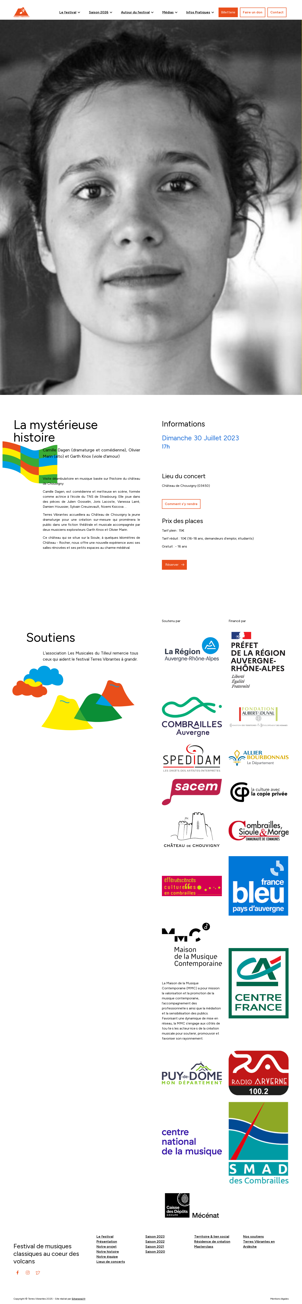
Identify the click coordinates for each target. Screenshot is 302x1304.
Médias (168, 12)
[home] (21, 12)
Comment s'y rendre (181, 504)
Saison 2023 (155, 1236)
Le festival (67, 12)
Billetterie (228, 12)
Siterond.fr (78, 1298)
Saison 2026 (98, 12)
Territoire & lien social (211, 1236)
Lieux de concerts (110, 1262)
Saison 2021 (154, 1247)
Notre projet (106, 1247)
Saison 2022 (155, 1241)
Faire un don (252, 12)
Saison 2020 (155, 1252)
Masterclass (203, 1247)
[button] (70, 12)
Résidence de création (212, 1241)
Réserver (171, 565)
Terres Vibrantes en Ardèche (259, 1244)
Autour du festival (135, 12)
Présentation (106, 1241)
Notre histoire (107, 1252)
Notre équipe (107, 1257)
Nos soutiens (253, 1236)
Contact (277, 12)
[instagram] (17, 1272)
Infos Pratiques (198, 12)
